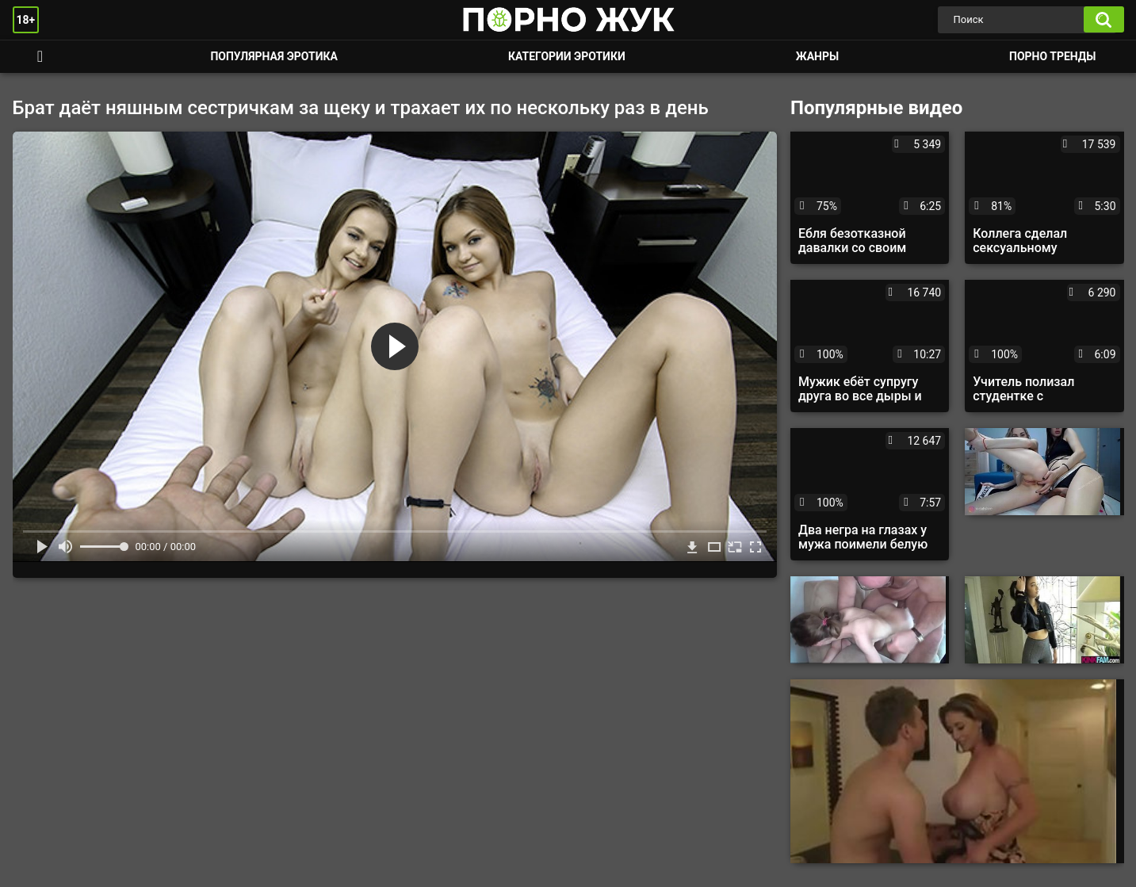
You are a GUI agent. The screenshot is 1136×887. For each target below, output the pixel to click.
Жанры (817, 56)
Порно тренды (1052, 56)
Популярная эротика (274, 56)
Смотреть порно (40, 56)
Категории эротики (566, 56)
